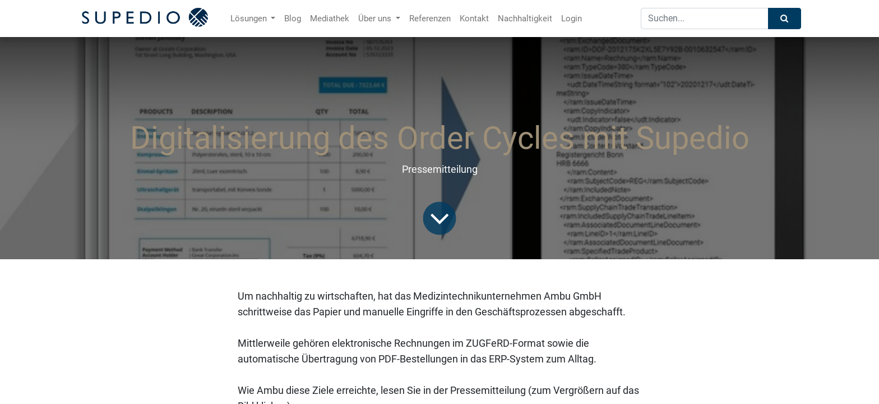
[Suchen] (784, 19)
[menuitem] (293, 19)
